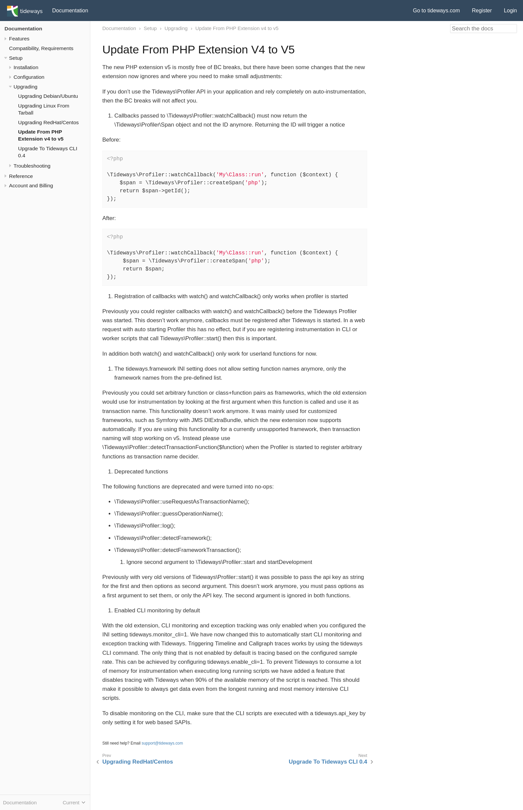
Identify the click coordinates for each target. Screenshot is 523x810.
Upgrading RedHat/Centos (48, 122)
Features (19, 38)
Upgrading (25, 86)
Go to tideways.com (436, 10)
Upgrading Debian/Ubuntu (48, 96)
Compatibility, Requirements (41, 48)
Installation (26, 67)
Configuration (29, 77)
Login (510, 10)
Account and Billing (31, 185)
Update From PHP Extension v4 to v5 (237, 28)
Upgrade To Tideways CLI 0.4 (328, 762)
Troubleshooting (32, 166)
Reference (21, 176)
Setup (15, 58)
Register (482, 10)
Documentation (70, 10)
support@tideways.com (162, 743)
